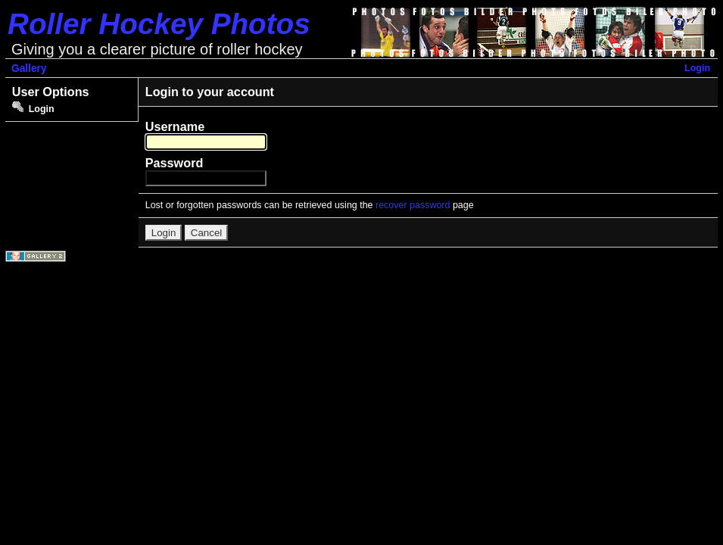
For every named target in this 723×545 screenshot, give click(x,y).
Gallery (29, 68)
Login (697, 68)
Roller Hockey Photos (159, 24)
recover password (413, 205)
